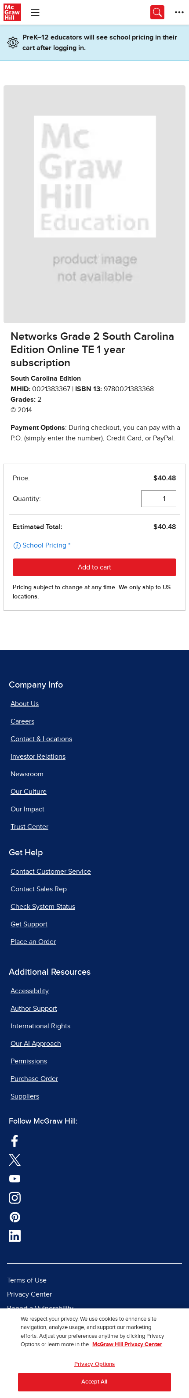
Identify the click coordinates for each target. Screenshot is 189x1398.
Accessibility (30, 990)
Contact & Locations (41, 738)
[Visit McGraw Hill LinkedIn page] (15, 1235)
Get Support (29, 924)
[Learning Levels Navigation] (35, 12)
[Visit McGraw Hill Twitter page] (15, 1159)
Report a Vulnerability (40, 1308)
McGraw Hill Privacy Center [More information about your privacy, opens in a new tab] (127, 1347)
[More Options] (179, 12)
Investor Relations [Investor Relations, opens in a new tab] (38, 756)
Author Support (34, 1008)
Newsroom (27, 774)
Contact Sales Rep (39, 889)
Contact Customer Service (51, 871)
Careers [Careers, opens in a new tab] (22, 721)
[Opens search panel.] (157, 12)
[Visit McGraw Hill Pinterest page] (15, 1216)
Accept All (94, 1384)
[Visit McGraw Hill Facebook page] (15, 1140)
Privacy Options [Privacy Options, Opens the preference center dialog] (94, 1366)
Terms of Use (27, 1280)
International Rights (40, 1026)
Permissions (29, 1061)
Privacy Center (29, 1294)
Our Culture (29, 791)
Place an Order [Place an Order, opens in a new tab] (33, 941)
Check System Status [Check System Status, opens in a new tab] (43, 906)
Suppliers (25, 1096)
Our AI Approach (36, 1043)
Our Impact (27, 809)
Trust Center (29, 826)
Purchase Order (34, 1078)
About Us (25, 703)
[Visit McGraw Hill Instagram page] (15, 1197)
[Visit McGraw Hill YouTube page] (15, 1178)
